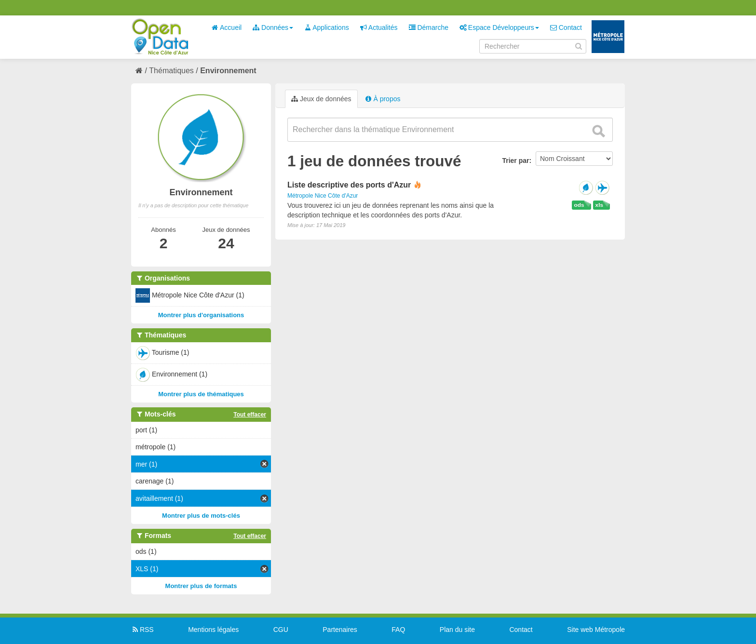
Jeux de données (321, 99)
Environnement (228, 71)
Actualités (379, 27)
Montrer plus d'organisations (201, 315)
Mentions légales (213, 629)
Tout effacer (249, 414)
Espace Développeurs (499, 27)
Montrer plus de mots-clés (201, 515)
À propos (383, 99)
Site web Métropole (596, 629)
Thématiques (171, 71)
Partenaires (340, 629)
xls (599, 204)
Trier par (515, 160)
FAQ (398, 629)
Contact (566, 27)
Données (273, 27)
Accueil (227, 27)
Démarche (428, 27)
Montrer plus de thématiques (201, 394)
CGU (280, 629)
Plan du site (457, 629)
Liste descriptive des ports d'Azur (349, 185)
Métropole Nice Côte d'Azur (322, 195)
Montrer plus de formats (201, 586)
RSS (142, 629)
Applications (326, 27)
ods (579, 204)
